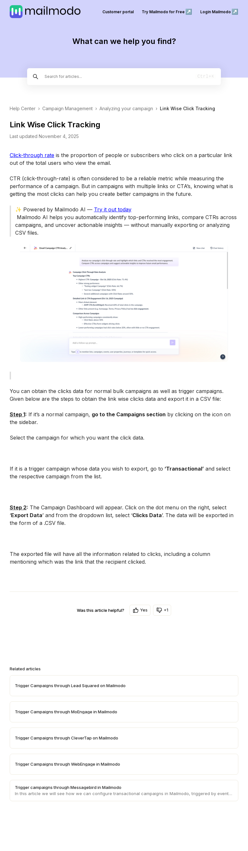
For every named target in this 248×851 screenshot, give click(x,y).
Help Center (23, 108)
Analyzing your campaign (126, 108)
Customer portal (118, 11)
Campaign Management (67, 108)
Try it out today (112, 209)
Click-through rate (32, 155)
